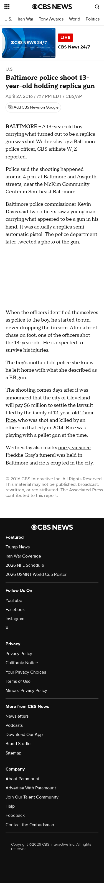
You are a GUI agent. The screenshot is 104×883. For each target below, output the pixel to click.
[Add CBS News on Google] (33, 107)
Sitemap (13, 753)
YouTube (14, 600)
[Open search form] (97, 6)
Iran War (25, 19)
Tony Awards (51, 19)
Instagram (15, 619)
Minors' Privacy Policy (26, 690)
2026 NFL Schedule (25, 565)
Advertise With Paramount (31, 788)
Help (10, 806)
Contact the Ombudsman (30, 825)
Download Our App (24, 734)
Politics (93, 19)
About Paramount (22, 779)
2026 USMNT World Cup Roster (36, 574)
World (74, 19)
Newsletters (17, 716)
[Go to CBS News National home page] (52, 6)
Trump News (18, 547)
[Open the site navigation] (18, 6)
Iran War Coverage (23, 556)
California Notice (22, 663)
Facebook (15, 609)
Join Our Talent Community (32, 797)
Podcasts (14, 725)
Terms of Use (18, 681)
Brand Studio (18, 743)
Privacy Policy (19, 653)
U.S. (8, 19)
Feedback (15, 815)
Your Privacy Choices (26, 672)
